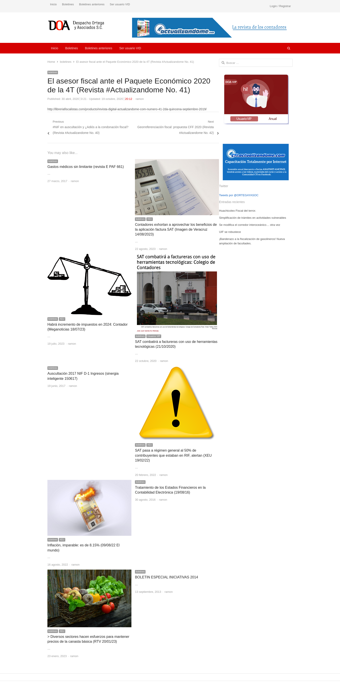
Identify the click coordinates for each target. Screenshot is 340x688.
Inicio (53, 4)
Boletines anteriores (92, 4)
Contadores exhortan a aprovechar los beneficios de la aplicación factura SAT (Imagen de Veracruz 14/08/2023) (176, 229)
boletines (52, 72)
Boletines (68, 4)
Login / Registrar (280, 6)
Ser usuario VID (120, 4)
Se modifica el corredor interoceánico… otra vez (249, 224)
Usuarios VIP (153, 336)
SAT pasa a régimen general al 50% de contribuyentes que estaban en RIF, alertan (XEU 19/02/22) (173, 455)
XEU (149, 219)
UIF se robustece (230, 232)
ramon (140, 99)
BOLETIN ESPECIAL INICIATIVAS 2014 (166, 577)
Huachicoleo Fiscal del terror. (237, 210)
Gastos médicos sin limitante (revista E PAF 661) (85, 167)
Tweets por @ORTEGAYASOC (238, 195)
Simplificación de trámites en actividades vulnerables (252, 217)
